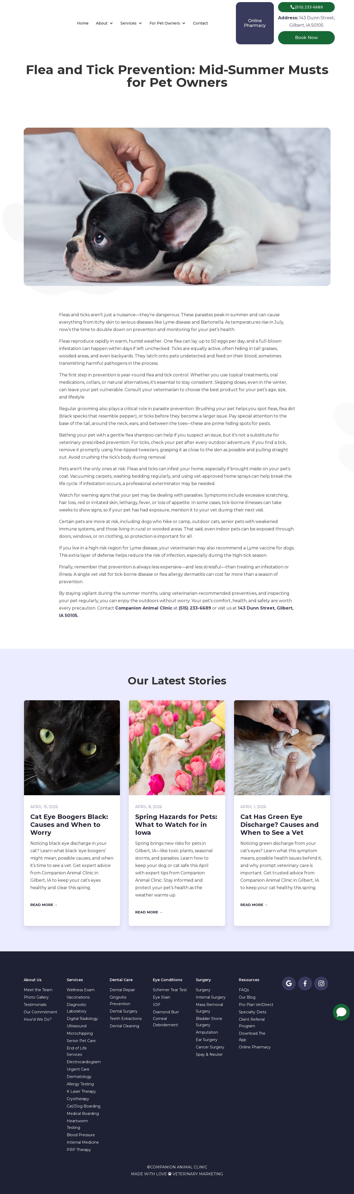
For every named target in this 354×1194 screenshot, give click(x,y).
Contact (200, 23)
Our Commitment (40, 1012)
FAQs (244, 989)
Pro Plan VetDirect (256, 1004)
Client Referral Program (252, 1022)
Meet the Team (38, 989)
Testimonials (35, 1004)
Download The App (252, 1036)
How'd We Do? (38, 1019)
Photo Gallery (36, 997)
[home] (34, 23)
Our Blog (247, 997)
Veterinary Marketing (198, 1174)
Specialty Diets (252, 1012)
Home (83, 23)
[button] (104, 23)
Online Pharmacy (255, 1047)
